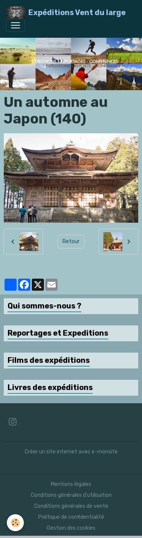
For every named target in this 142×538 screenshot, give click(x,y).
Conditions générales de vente (71, 506)
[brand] (66, 12)
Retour (71, 241)
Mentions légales (71, 484)
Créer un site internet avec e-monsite (71, 452)
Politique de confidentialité (71, 517)
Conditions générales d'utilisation (71, 495)
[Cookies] (15, 522)
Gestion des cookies (71, 528)
